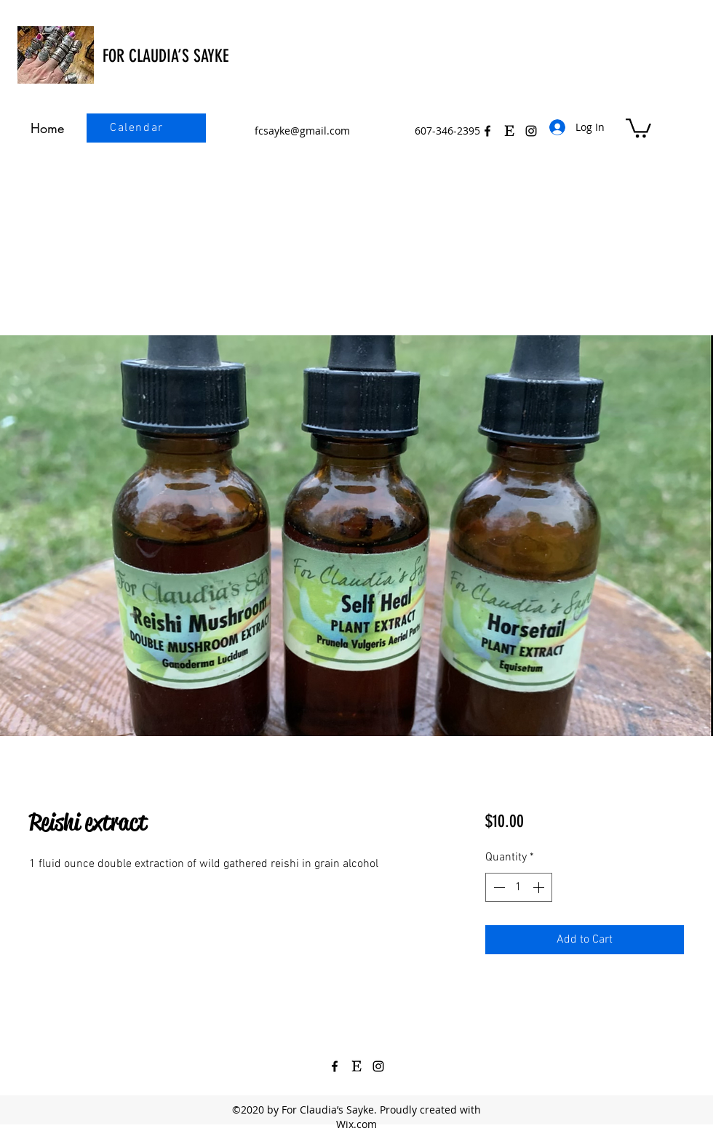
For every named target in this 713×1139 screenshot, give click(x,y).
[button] (638, 126)
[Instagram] (378, 1066)
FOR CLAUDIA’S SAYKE (165, 56)
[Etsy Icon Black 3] (509, 131)
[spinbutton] (519, 887)
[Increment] (540, 887)
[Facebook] (487, 131)
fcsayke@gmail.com (302, 130)
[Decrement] (497, 887)
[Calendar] (138, 128)
